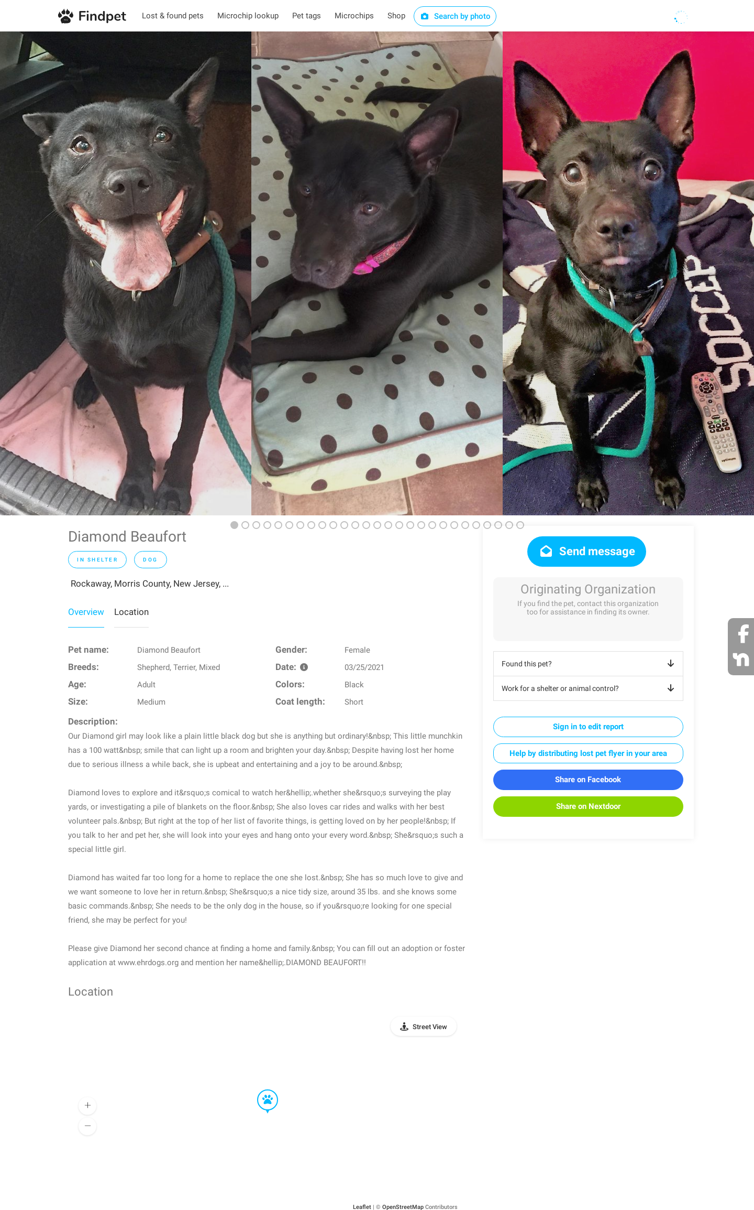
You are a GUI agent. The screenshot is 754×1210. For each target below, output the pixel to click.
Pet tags (306, 15)
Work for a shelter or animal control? (590, 688)
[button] (260, 1090)
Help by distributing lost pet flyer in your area (588, 753)
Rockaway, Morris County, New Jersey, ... (150, 583)
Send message (586, 551)
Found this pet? (590, 664)
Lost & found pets (173, 15)
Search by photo (455, 16)
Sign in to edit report (588, 726)
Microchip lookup (248, 15)
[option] (125, 273)
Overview (86, 612)
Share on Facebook (588, 779)
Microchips (354, 15)
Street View (430, 1027)
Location (131, 612)
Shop (396, 15)
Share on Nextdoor (588, 806)
